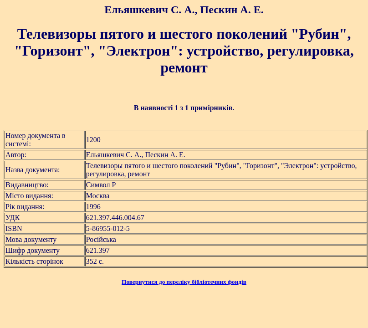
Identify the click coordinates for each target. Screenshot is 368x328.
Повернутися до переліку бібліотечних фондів (184, 281)
